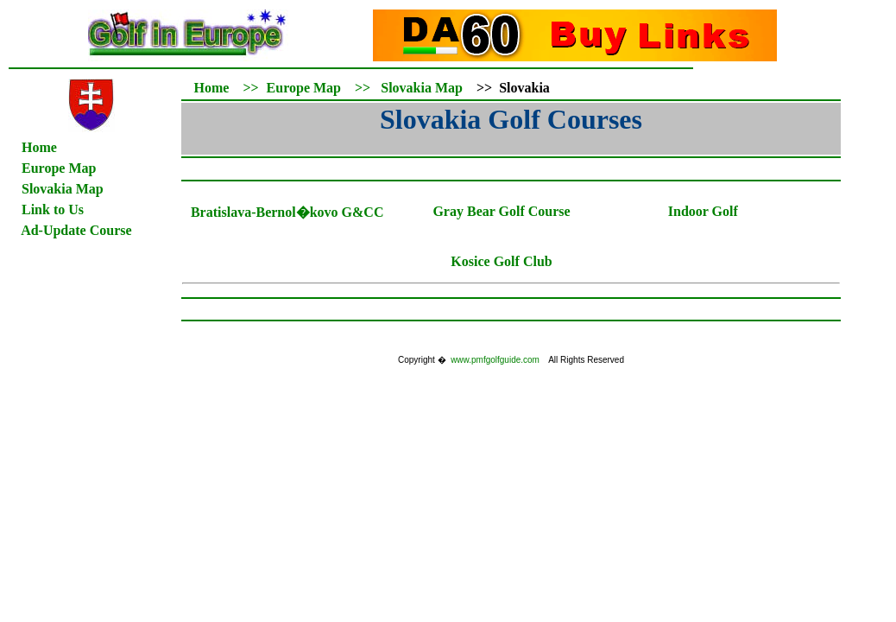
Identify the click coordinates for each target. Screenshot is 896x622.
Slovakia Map (422, 87)
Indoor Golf (703, 211)
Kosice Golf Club (501, 261)
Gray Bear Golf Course (501, 211)
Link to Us (53, 209)
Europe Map (59, 168)
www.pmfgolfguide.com (495, 360)
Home (39, 147)
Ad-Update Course (76, 230)
